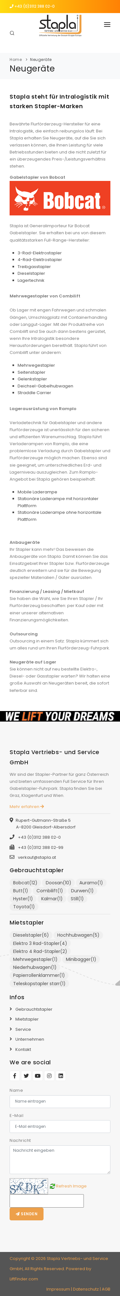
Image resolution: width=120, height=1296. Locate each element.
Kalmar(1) (52, 898)
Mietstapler (27, 1019)
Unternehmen (29, 1039)
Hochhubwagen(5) (78, 935)
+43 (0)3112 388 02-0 (32, 6)
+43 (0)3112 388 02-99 (40, 847)
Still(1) (77, 898)
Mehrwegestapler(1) (35, 959)
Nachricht (20, 1140)
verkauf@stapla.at (37, 857)
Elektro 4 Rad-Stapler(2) (40, 951)
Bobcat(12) (25, 883)
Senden (26, 1214)
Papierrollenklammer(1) (39, 975)
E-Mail (16, 1115)
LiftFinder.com (24, 1279)
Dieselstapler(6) (31, 935)
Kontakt (23, 1049)
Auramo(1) (91, 883)
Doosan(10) (58, 883)
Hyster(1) (23, 898)
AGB (106, 1289)
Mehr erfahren (27, 807)
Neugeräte (41, 59)
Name (16, 1090)
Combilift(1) (49, 891)
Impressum (58, 1289)
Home (16, 59)
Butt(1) (20, 891)
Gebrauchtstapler (33, 1009)
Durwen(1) (82, 891)
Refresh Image (71, 1186)
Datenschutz (86, 1289)
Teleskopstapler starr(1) (39, 983)
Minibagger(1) (81, 959)
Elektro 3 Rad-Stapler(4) (40, 943)
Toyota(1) (24, 906)
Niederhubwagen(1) (35, 967)
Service (23, 1029)
